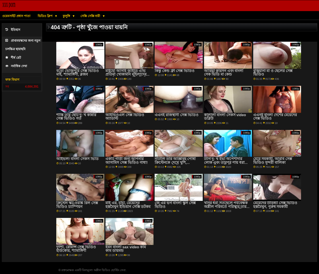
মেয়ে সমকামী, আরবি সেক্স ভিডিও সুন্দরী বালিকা (272, 161)
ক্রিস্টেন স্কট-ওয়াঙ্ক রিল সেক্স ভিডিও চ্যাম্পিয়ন (77, 205)
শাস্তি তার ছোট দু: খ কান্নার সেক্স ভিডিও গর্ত (76, 117)
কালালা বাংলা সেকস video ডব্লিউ (225, 117)
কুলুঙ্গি (67, 16)
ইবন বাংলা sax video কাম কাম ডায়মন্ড (125, 249)
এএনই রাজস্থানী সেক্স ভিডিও (176, 115)
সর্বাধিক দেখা (16, 66)
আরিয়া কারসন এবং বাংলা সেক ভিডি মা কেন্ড (223, 73)
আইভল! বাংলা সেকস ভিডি (77, 159)
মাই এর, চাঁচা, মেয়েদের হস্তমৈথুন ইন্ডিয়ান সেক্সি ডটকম (127, 205)
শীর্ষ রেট (13, 57)
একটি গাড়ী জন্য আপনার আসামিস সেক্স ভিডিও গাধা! (126, 161)
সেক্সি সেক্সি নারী (90, 16)
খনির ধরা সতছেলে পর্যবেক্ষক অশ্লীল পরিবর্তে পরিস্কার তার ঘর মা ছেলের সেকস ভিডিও (226, 206)
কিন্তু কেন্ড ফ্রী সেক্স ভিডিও (174, 71)
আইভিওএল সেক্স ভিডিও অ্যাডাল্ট (124, 117)
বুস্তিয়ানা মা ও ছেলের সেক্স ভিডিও (272, 73)
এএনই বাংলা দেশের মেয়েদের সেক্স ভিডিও (275, 117)
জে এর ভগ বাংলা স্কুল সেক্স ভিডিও (175, 205)
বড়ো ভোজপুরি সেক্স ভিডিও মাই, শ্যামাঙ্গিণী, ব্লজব (77, 73)
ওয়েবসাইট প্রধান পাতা (16, 16)
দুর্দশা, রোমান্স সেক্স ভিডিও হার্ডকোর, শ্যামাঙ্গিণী (76, 249)
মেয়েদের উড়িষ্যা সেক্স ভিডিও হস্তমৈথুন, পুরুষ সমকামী (275, 205)
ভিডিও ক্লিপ (45, 16)
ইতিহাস (12, 29)
